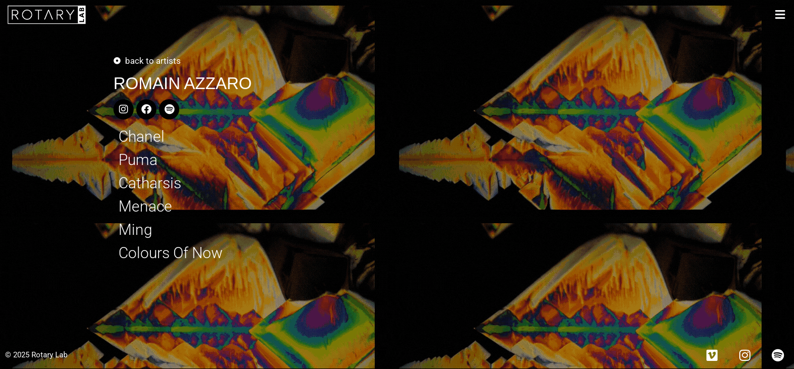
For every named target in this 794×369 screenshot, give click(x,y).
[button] (780, 15)
